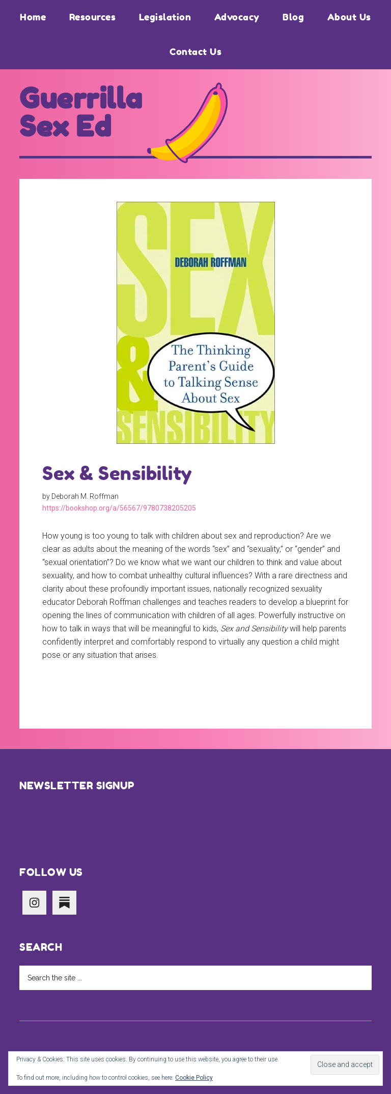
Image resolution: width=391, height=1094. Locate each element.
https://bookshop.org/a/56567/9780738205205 (119, 508)
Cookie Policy (194, 1077)
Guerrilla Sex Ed (81, 113)
